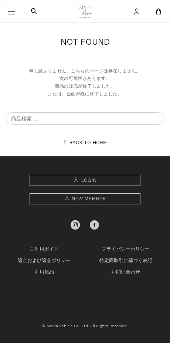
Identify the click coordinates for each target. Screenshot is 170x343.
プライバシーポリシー (126, 249)
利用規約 (44, 272)
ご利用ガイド (44, 249)
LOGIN (85, 180)
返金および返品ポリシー (44, 260)
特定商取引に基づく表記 (125, 260)
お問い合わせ (125, 272)
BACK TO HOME (85, 142)
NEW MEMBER (85, 198)
